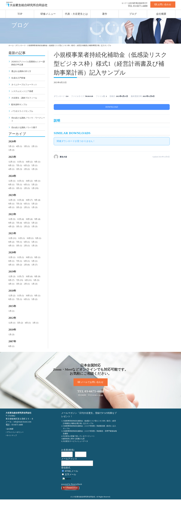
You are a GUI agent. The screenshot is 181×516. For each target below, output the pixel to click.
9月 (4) (37, 200)
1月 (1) (11, 311)
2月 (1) (34, 146)
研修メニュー (48, 13)
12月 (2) (11, 296)
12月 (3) (11, 200)
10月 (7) (29, 200)
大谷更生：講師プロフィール (24, 98)
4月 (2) (11, 226)
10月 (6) (29, 276)
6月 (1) (27, 185)
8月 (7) (11, 280)
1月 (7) (34, 265)
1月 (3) (11, 150)
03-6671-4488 (140, 6)
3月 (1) (27, 146)
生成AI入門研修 (18, 78)
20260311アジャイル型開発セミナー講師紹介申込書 (28, 63)
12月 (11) (12, 238)
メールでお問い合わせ (90, 382)
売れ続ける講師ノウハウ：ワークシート (28, 119)
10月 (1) (30, 238)
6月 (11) (28, 280)
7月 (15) (19, 280)
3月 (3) (19, 169)
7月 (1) (19, 165)
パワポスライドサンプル (22, 111)
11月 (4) (20, 200)
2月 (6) (27, 265)
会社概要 (161, 13)
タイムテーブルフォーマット (24, 85)
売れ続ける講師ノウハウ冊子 (24, 127)
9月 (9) (37, 276)
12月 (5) (11, 219)
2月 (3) (27, 188)
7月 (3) (19, 204)
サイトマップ (12, 435)
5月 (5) (36, 280)
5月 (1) (11, 146)
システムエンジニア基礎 (22, 91)
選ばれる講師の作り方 (21, 71)
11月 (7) (20, 276)
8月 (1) (11, 165)
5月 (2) (34, 185)
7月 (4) (19, 223)
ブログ (133, 13)
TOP (20, 13)
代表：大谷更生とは (76, 13)
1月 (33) (35, 188)
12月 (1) (11, 162)
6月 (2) (27, 165)
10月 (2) (29, 162)
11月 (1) (20, 162)
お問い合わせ (163, 4)
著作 (104, 13)
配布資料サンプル (19, 105)
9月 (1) (37, 162)
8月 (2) (11, 223)
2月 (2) (27, 169)
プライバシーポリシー (15, 432)
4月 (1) (19, 146)
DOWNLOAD (111, 107)
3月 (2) (19, 207)
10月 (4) (29, 219)
